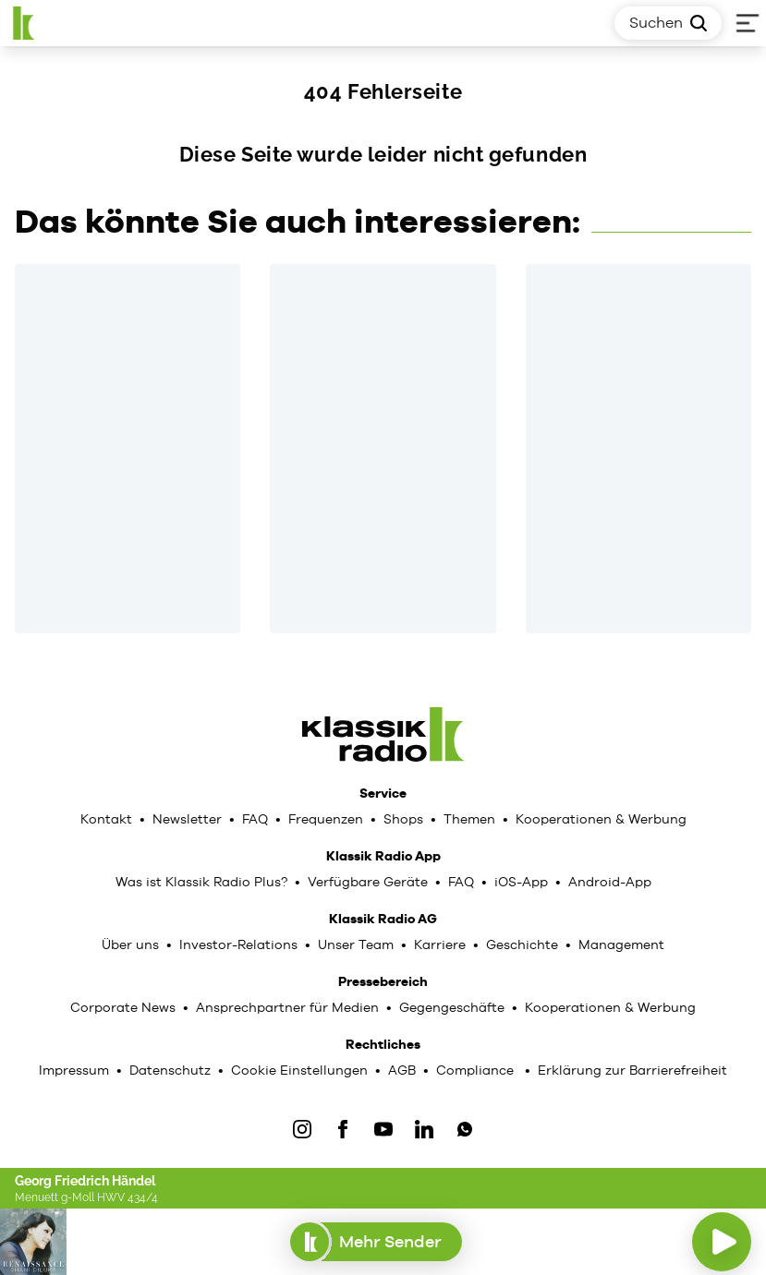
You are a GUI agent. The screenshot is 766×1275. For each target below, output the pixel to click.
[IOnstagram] (302, 1129)
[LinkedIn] (424, 1129)
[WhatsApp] (465, 1129)
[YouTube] (383, 1129)
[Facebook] (343, 1129)
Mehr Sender (376, 1242)
